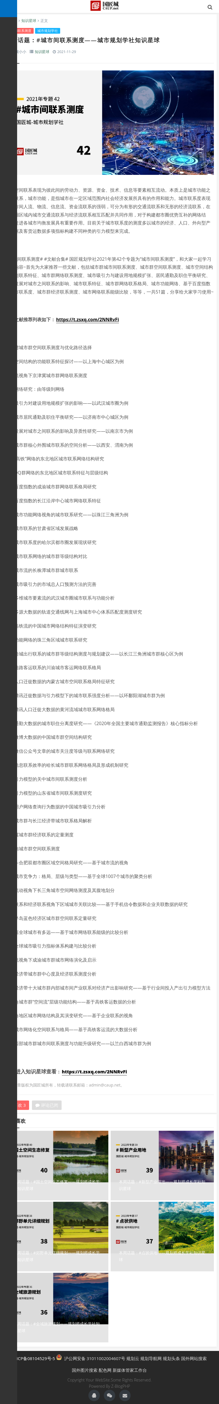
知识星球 (28, 20)
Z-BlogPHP (120, 1386)
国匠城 (109, 5)
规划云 (132, 1358)
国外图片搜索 (85, 1370)
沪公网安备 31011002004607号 (90, 1357)
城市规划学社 (47, 30)
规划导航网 (151, 1358)
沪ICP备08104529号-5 (33, 1358)
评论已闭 (46, 1105)
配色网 (105, 1370)
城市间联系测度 (19, 30)
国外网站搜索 (194, 1358)
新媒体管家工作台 (130, 1370)
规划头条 (171, 1358)
